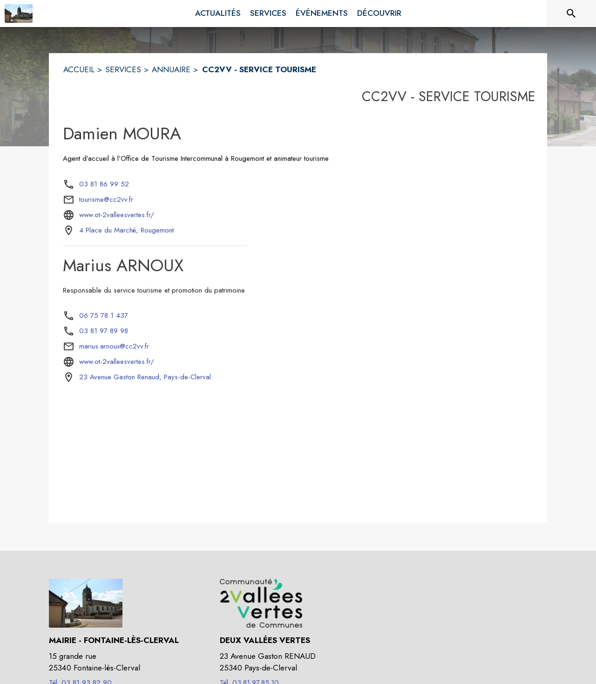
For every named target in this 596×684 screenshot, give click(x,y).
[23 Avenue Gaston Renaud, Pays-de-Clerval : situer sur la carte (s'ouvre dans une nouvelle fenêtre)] (145, 377)
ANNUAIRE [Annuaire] (171, 69)
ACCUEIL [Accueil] (79, 69)
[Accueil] (19, 13)
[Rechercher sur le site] (571, 13)
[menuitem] (217, 13)
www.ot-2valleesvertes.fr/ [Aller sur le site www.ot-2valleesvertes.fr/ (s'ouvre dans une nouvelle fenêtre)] (116, 215)
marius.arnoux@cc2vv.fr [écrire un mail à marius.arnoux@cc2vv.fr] (114, 346)
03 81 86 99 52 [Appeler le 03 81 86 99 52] (104, 184)
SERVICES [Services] (123, 69)
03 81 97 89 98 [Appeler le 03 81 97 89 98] (103, 331)
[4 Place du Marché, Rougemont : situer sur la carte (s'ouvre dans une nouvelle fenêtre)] (126, 230)
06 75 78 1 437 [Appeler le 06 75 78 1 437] (103, 315)
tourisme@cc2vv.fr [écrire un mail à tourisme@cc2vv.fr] (106, 199)
